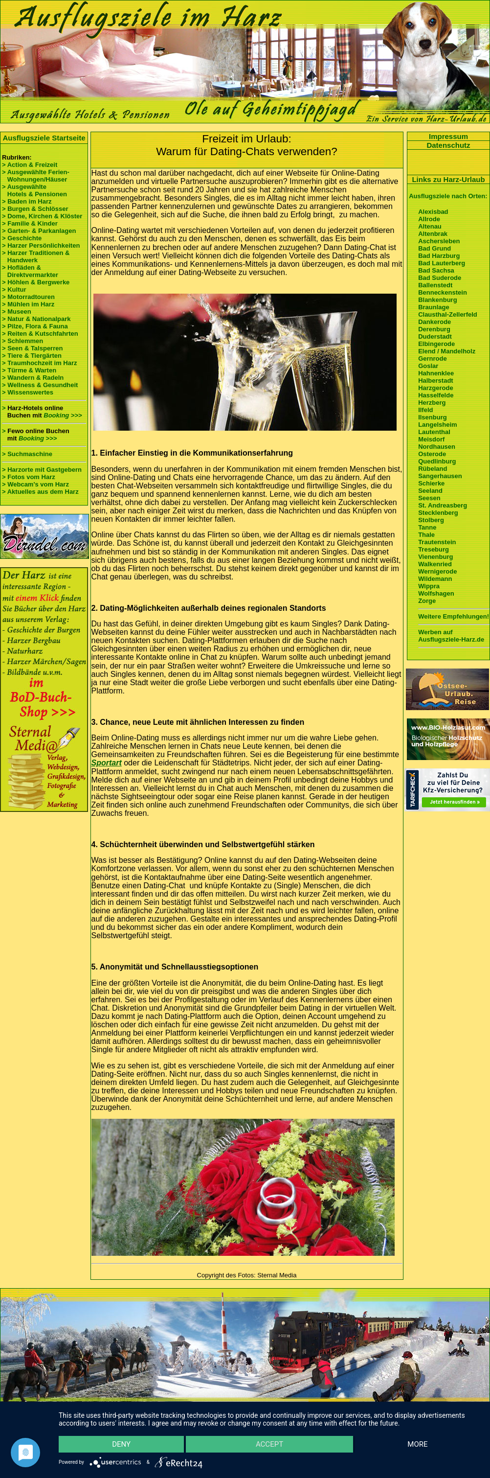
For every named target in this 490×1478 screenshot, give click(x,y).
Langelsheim (437, 424)
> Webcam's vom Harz (35, 484)
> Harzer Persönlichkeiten (41, 245)
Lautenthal (434, 432)
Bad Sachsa (436, 270)
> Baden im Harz (27, 201)
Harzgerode (435, 388)
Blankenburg (437, 299)
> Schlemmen (22, 341)
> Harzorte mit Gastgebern (42, 469)
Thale (426, 534)
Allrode (429, 219)
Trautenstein (437, 542)
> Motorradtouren (28, 296)
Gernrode (432, 358)
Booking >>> (63, 415)
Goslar (428, 366)
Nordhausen (436, 446)
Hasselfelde (435, 395)
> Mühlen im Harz (28, 304)
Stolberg (431, 520)
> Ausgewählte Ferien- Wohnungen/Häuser (36, 175)
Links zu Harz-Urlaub (448, 179)
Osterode (432, 454)
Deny (121, 1444)
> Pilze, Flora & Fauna (35, 326)
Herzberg (431, 402)
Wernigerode (437, 571)
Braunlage (433, 307)
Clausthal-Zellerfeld (447, 314)
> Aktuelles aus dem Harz (40, 491)
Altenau (430, 226)
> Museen (16, 311)
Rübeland (432, 468)
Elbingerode (436, 343)
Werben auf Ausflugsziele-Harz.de (451, 635)
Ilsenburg (432, 417)
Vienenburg (435, 556)
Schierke (431, 483)
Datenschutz (448, 145)
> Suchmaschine (27, 454)
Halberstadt (435, 380)
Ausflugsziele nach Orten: (448, 196)
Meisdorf (431, 439)
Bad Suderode (439, 277)
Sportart (106, 763)
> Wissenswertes (27, 392)
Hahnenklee (436, 373)
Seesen (429, 498)
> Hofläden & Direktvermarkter (30, 271)
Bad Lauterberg (441, 263)
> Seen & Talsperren (32, 348)
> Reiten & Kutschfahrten (40, 333)
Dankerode (434, 321)
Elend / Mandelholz (446, 351)
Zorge (427, 600)
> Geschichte (22, 238)
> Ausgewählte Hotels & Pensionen (34, 190)
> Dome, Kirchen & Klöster (42, 216)
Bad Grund (434, 248)
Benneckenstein (442, 292)
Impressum (448, 136)
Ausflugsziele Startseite (43, 138)
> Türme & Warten (29, 370)
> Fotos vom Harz (28, 477)
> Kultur (14, 289)
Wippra (429, 586)
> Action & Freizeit (29, 164)
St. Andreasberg (442, 505)
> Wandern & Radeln (33, 377)
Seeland (430, 490)
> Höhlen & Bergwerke (35, 282)
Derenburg (434, 329)
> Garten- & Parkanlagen (39, 230)
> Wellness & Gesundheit (40, 385)
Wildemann (435, 578)
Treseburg (433, 549)
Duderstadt (435, 336)
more (417, 1444)
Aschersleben (439, 241)
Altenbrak (432, 233)
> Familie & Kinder (30, 223)
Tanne (427, 527)
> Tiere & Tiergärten (32, 355)
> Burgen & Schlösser (35, 208)
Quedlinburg (437, 461)
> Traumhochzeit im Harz (39, 363)
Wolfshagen (436, 593)
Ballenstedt (435, 285)
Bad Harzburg (439, 255)
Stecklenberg (438, 512)
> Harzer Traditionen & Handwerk (35, 256)
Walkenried (435, 564)
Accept (269, 1444)
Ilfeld (425, 410)
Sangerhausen (440, 476)
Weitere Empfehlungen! (453, 616)
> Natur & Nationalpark (36, 319)
